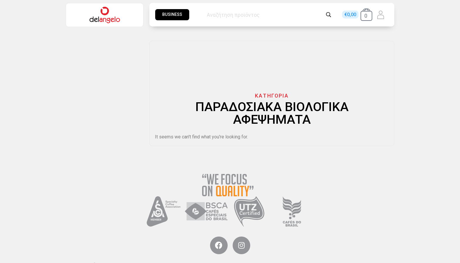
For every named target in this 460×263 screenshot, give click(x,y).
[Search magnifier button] (328, 15)
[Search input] (265, 15)
